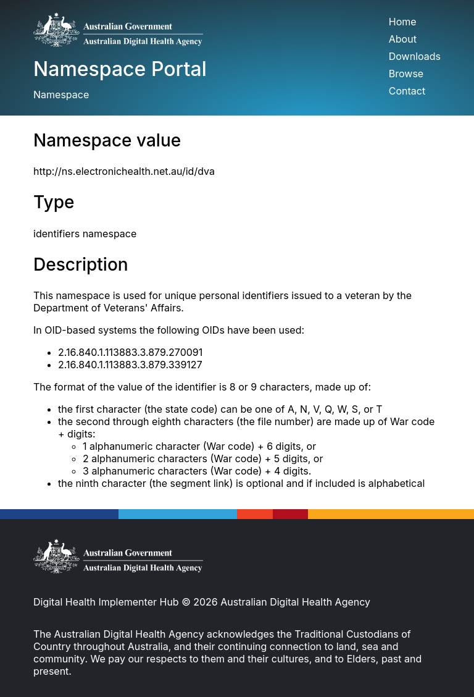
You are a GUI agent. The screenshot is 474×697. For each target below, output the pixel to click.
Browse (406, 73)
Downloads (415, 56)
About (403, 39)
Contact (407, 91)
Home (403, 21)
